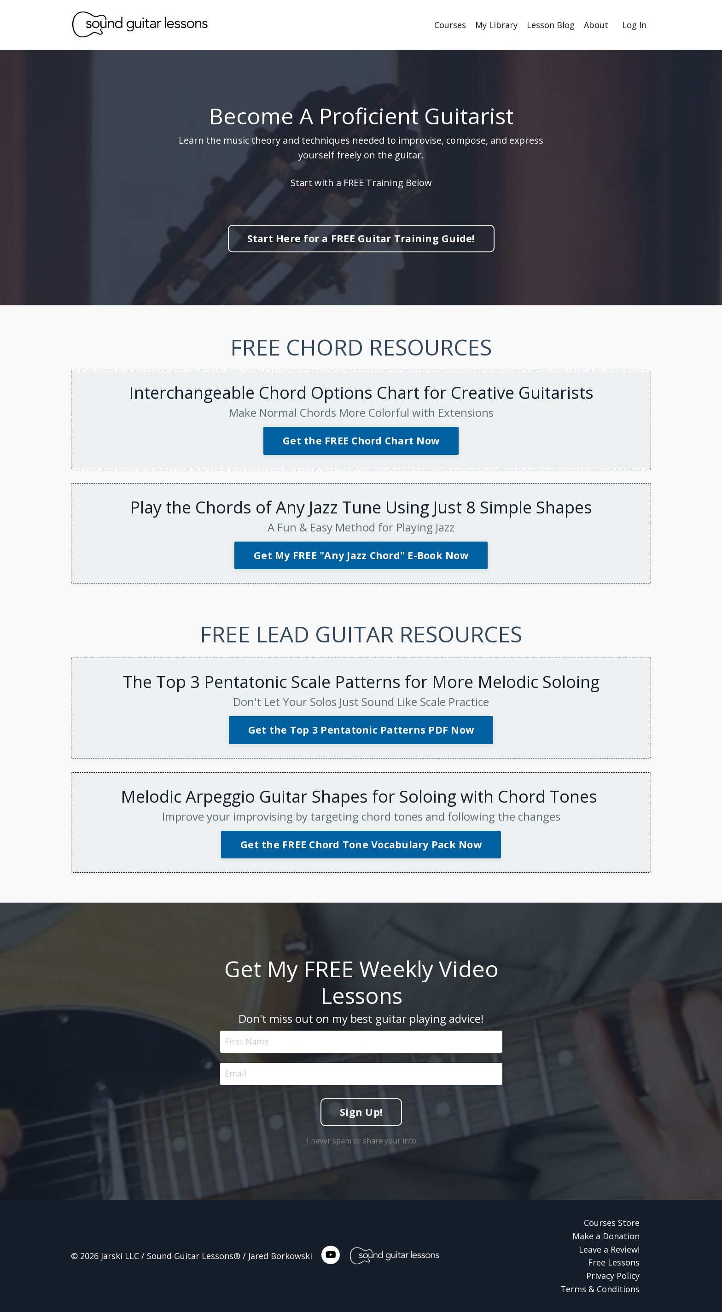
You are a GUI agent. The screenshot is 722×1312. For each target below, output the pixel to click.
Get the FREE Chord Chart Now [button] (361, 440)
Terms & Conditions (600, 1289)
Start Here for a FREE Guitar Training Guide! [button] (361, 238)
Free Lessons (614, 1262)
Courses (450, 24)
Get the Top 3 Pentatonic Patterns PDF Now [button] (361, 729)
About (596, 24)
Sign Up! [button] (361, 1111)
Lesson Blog (551, 24)
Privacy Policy (613, 1275)
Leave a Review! (609, 1249)
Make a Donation (606, 1236)
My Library (496, 24)
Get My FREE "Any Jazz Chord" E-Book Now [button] (361, 555)
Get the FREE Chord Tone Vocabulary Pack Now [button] (361, 844)
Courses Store (612, 1222)
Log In (634, 24)
